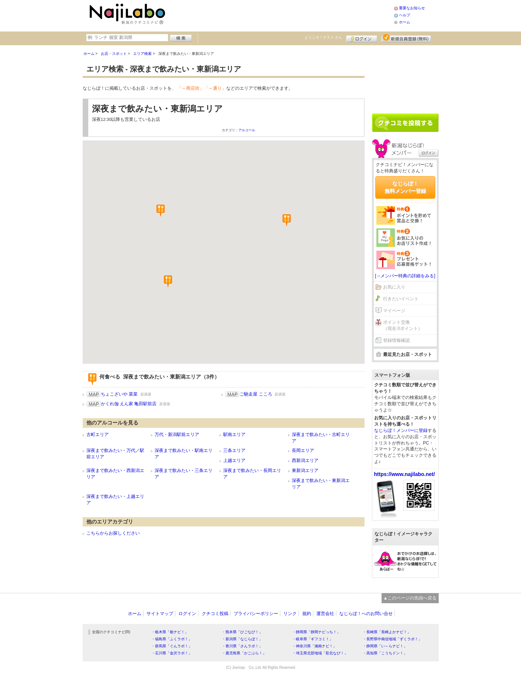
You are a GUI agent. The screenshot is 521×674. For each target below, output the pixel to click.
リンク (290, 613)
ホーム (404, 22)
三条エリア (234, 450)
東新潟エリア (305, 470)
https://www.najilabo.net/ (404, 474)
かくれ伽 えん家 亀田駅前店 (129, 403)
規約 (306, 613)
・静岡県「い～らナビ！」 (385, 646)
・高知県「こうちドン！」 (385, 653)
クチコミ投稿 (215, 613)
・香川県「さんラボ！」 (242, 646)
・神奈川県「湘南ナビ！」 (314, 646)
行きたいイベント (401, 298)
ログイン (361, 38)
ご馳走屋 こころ (256, 394)
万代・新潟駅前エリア (177, 434)
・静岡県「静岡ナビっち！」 (316, 632)
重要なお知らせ (412, 8)
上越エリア (234, 460)
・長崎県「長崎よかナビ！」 (387, 632)
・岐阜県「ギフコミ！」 (312, 639)
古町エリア (97, 434)
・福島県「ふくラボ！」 (171, 639)
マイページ (394, 310)
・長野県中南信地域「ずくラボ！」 (392, 639)
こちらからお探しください (113, 533)
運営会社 (325, 613)
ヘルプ (404, 15)
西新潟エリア (305, 460)
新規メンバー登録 (406, 38)
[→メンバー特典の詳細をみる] (405, 275)
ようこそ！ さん (323, 37)
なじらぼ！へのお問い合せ (366, 613)
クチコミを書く (405, 122)
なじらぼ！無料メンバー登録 (405, 187)
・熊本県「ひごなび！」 (242, 632)
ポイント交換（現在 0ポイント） (402, 325)
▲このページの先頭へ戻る (410, 598)
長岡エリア (303, 450)
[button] (287, 220)
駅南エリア (234, 434)
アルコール (246, 130)
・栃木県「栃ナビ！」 (169, 632)
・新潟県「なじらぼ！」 (242, 639)
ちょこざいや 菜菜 (119, 394)
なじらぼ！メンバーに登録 (401, 430)
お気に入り (394, 287)
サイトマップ (159, 613)
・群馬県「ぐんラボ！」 (171, 646)
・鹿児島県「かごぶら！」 (244, 653)
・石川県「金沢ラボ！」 (171, 653)
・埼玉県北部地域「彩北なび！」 (320, 653)
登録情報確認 (396, 340)
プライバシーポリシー (256, 613)
